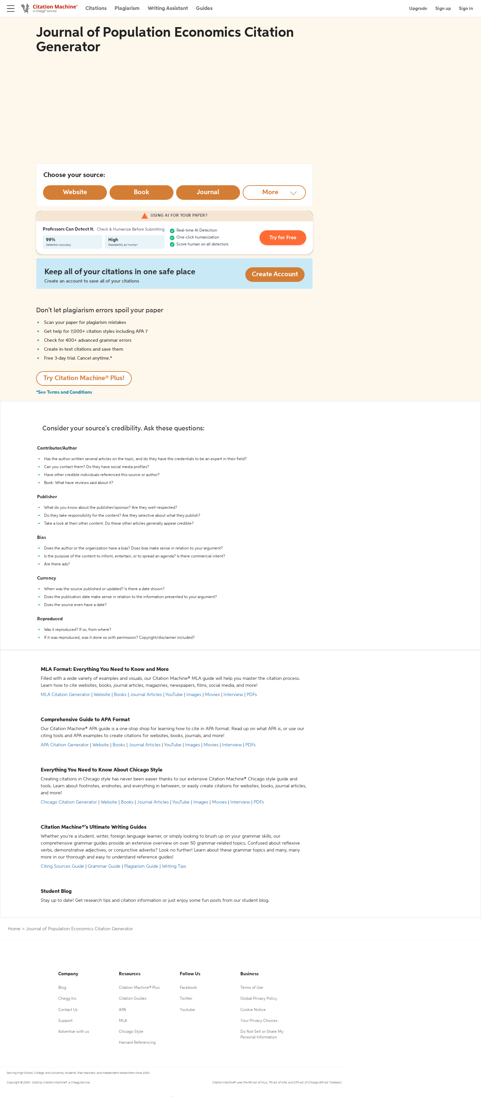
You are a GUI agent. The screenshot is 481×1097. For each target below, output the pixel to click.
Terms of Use (251, 988)
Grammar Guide (104, 866)
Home (14, 929)
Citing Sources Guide (62, 866)
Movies (212, 694)
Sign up (443, 8)
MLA (123, 1021)
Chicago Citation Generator (69, 802)
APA (122, 1010)
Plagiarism (127, 8)
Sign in (466, 8)
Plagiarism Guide (141, 866)
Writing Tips (174, 866)
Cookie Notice (253, 1010)
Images (193, 694)
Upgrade (418, 8)
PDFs (252, 694)
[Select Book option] (141, 192)
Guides (204, 8)
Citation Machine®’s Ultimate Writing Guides (93, 827)
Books (120, 694)
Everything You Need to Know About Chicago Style (102, 770)
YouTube (174, 694)
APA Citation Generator (65, 745)
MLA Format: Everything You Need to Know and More (105, 669)
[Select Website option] (75, 192)
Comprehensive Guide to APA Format (85, 720)
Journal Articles (146, 694)
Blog (62, 988)
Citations (96, 8)
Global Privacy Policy (258, 999)
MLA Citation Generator (65, 694)
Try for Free (285, 238)
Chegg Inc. (67, 999)
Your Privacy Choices (258, 1021)
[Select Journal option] (208, 192)
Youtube (187, 1010)
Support (65, 1021)
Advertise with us (73, 1032)
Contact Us (67, 1010)
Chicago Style (131, 1032)
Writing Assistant (168, 8)
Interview (233, 694)
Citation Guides (132, 999)
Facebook (188, 988)
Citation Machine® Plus (139, 988)
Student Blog (56, 891)
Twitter (186, 999)
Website (102, 694)
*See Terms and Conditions (64, 392)
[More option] (274, 192)
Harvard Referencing (137, 1043)
